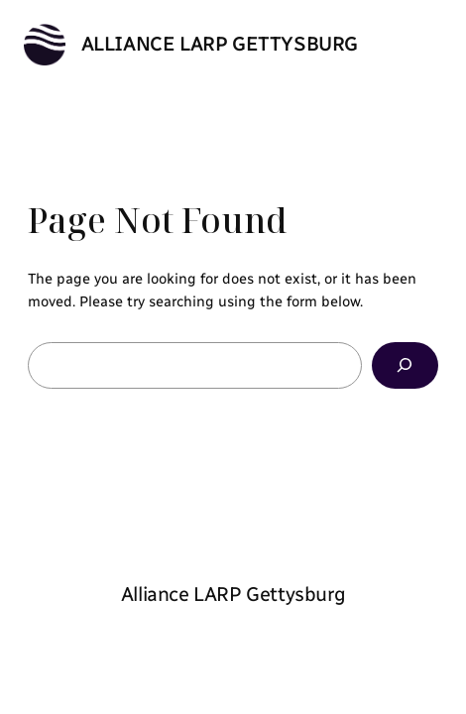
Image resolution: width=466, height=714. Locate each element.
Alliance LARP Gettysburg (219, 44)
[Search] (405, 366)
